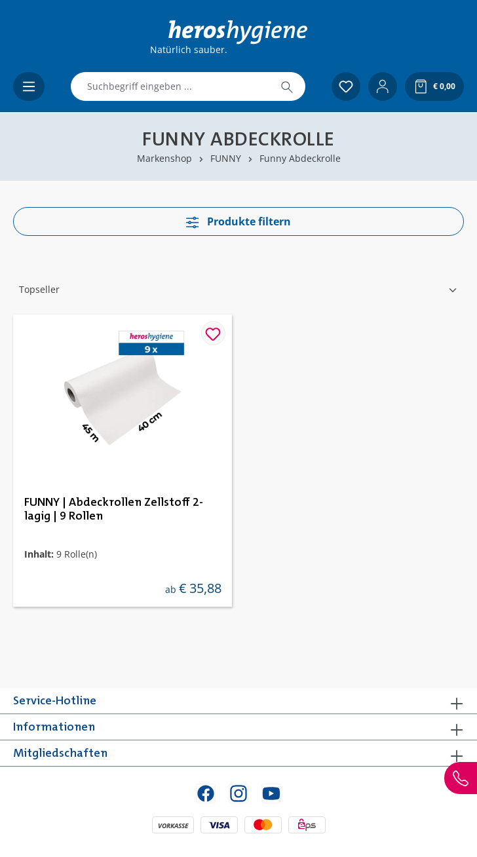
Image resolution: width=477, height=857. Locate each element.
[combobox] (170, 86)
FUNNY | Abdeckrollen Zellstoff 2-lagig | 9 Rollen (113, 509)
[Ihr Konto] (382, 86)
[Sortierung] (238, 289)
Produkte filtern (238, 221)
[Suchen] (287, 86)
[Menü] (29, 86)
